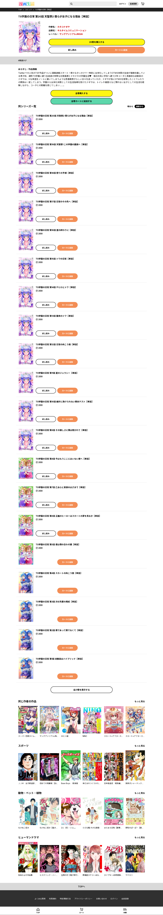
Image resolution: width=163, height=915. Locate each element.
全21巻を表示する (81, 690)
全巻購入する (81, 93)
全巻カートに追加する (81, 101)
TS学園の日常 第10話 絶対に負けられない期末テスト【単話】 (65, 401)
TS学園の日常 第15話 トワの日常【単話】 (55, 258)
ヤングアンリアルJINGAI (71, 34)
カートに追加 (121, 50)
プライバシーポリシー (83, 899)
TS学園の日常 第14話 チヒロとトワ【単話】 (56, 287)
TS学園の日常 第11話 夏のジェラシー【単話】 (57, 373)
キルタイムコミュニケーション (71, 30)
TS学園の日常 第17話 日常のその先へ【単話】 (57, 201)
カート (81, 913)
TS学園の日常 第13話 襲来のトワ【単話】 (55, 316)
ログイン (122, 4)
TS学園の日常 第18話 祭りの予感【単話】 (55, 173)
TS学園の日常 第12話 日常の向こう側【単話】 (57, 344)
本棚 (125, 913)
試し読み (72, 50)
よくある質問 (40, 899)
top (20, 10)
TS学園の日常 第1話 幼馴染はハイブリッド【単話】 (60, 659)
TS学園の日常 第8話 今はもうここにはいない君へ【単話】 (63, 459)
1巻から (130, 106)
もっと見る (140, 701)
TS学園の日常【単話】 (43, 10)
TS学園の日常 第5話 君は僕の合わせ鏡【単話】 (58, 544)
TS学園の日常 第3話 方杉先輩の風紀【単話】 (57, 601)
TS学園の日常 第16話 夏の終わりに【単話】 (56, 230)
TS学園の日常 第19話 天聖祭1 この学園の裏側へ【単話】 (62, 144)
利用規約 (52, 899)
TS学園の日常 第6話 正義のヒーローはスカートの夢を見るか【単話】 (68, 516)
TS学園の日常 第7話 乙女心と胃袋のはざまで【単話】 (61, 487)
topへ (81, 886)
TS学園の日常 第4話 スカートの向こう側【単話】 (59, 573)
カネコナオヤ (63, 27)
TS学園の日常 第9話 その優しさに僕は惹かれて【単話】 (62, 430)
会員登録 (133, 4)
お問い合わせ (101, 899)
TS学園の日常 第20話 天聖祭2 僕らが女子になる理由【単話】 (65, 115)
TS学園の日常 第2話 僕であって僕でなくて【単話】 (60, 630)
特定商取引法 (65, 899)
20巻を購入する (96, 42)
